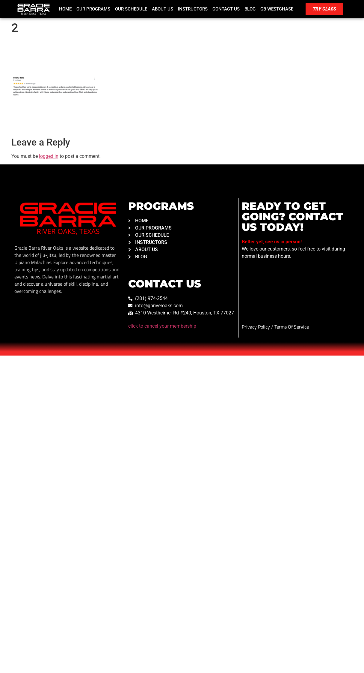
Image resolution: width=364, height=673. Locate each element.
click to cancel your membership (162, 326)
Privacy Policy (256, 326)
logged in (48, 156)
